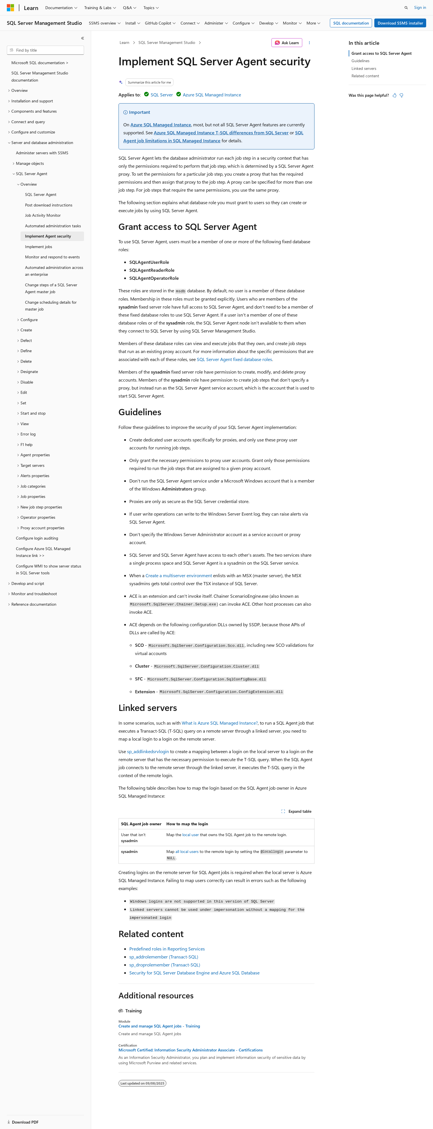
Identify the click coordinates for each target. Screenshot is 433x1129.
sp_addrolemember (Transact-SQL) (163, 957)
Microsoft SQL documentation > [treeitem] (40, 62)
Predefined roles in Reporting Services (167, 949)
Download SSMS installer (400, 23)
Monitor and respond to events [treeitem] (52, 257)
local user (190, 834)
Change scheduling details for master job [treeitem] (51, 305)
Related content (365, 75)
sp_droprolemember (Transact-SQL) (164, 965)
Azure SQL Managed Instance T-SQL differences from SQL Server (221, 132)
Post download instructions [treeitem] (48, 205)
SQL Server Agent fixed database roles (234, 359)
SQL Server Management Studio (166, 42)
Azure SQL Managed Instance (212, 95)
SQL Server (162, 95)
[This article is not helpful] (401, 95)
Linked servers (364, 68)
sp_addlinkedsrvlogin (148, 751)
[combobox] (45, 50)
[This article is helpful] (394, 95)
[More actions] (309, 42)
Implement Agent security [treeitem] (48, 236)
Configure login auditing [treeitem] (37, 538)
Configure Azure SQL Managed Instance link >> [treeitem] (43, 552)
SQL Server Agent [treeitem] (40, 194)
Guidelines (360, 60)
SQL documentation (351, 23)
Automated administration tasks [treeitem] (53, 225)
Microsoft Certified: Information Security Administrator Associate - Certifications (191, 1050)
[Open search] (406, 8)
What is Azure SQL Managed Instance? (220, 723)
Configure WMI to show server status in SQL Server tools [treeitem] (48, 569)
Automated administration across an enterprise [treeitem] (54, 271)
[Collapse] (83, 38)
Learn (124, 42)
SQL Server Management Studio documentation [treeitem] (39, 76)
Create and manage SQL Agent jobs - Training (159, 1026)
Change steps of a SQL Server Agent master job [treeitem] (51, 288)
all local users (187, 851)
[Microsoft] (10, 7)
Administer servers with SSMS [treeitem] (42, 152)
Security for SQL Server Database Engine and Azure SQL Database (194, 973)
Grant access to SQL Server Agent (382, 53)
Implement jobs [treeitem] (38, 246)
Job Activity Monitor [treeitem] (43, 215)
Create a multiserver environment (179, 575)
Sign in (420, 7)
